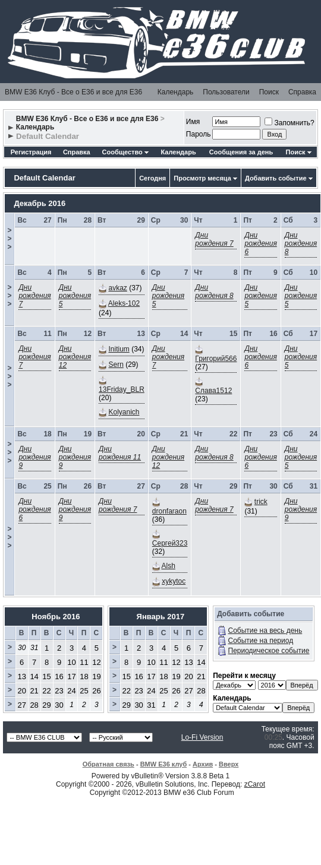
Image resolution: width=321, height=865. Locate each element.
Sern (115, 364)
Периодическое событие (269, 651)
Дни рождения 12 (75, 356)
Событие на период (261, 640)
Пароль (198, 134)
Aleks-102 (124, 303)
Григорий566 (216, 358)
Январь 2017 (161, 616)
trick (261, 502)
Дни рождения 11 (120, 453)
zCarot (254, 784)
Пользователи (226, 92)
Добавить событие (276, 178)
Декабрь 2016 (39, 203)
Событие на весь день (265, 630)
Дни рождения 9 (34, 457)
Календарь (176, 92)
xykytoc (173, 581)
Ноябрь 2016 (56, 616)
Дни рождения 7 (214, 239)
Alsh (168, 566)
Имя (193, 122)
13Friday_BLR (121, 389)
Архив (203, 764)
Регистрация (31, 152)
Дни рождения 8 (301, 243)
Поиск (269, 92)
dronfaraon (169, 511)
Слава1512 (213, 390)
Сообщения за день (241, 152)
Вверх (228, 764)
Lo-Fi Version (202, 737)
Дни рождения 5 (75, 295)
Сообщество (125, 152)
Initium (118, 349)
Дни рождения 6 (260, 243)
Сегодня (152, 178)
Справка (302, 92)
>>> (9, 238)
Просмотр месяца (202, 178)
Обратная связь (108, 764)
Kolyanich (123, 412)
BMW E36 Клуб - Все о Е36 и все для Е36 (73, 92)
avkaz (117, 288)
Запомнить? (289, 123)
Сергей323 (170, 543)
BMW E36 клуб (163, 764)
